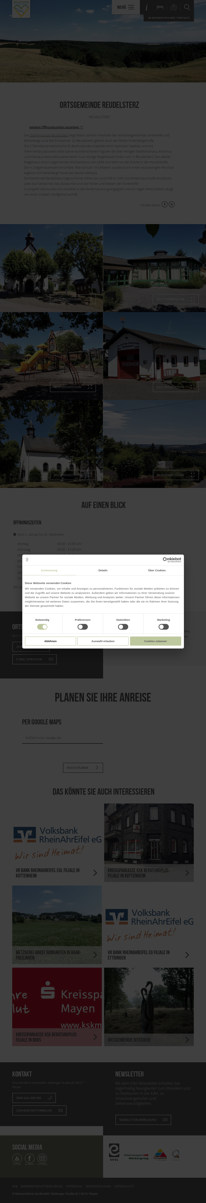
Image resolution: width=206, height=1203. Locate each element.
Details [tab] (103, 570)
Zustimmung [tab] (49, 570)
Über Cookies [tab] (157, 570)
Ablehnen (50, 641)
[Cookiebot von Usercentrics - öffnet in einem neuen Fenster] (165, 560)
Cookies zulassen (155, 641)
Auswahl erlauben (102, 641)
